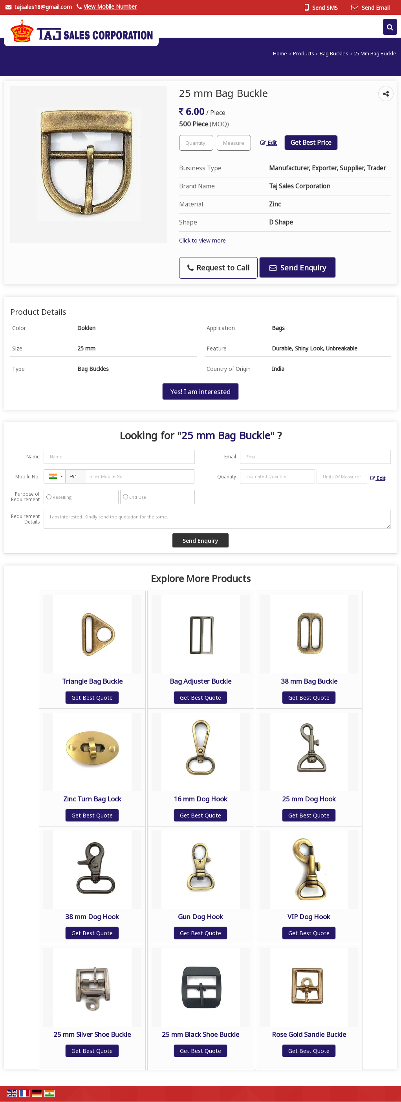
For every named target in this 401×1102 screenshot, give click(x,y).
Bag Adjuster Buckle (200, 681)
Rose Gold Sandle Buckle (309, 1034)
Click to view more (202, 240)
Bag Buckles (334, 53)
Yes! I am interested (200, 391)
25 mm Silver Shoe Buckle (92, 1034)
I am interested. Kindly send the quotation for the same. (217, 519)
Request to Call (218, 267)
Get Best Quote (92, 697)
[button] (110, 6)
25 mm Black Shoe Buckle (200, 1034)
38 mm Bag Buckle (309, 681)
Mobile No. (27, 476)
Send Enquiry (297, 267)
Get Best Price (311, 143)
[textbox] (234, 143)
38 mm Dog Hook (92, 916)
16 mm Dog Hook (200, 798)
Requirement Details (25, 519)
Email (230, 456)
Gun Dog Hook (200, 916)
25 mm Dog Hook (309, 798)
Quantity (226, 476)
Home (280, 53)
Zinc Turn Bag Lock (92, 798)
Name (33, 456)
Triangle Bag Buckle (92, 681)
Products (303, 53)
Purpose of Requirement (25, 496)
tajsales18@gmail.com (43, 7)
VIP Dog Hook (308, 916)
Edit (268, 142)
